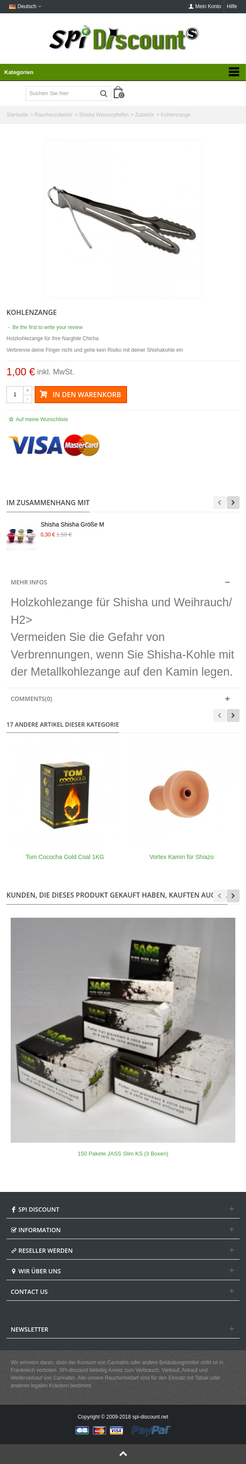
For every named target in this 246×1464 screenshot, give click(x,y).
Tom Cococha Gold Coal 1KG (65, 856)
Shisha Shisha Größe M (72, 524)
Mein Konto (204, 6)
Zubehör (144, 115)
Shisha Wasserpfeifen (103, 115)
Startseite (17, 115)
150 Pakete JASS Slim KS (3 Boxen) (123, 1153)
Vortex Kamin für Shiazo (181, 856)
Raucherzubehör (54, 115)
